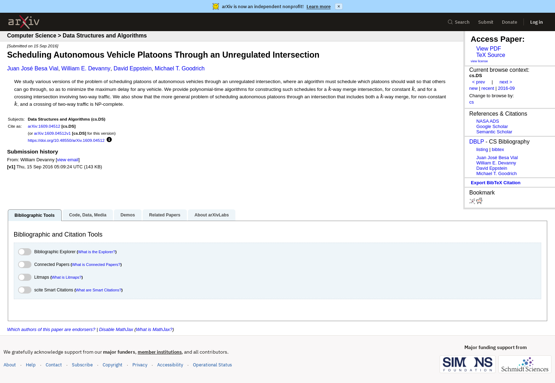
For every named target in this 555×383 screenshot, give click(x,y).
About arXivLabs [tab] (211, 215)
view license (479, 61)
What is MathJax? (154, 329)
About (10, 365)
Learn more (319, 7)
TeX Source (490, 55)
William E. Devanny (85, 68)
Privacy (139, 365)
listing (482, 149)
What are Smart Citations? (98, 290)
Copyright (112, 365)
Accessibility (170, 365)
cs (471, 102)
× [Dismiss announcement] (338, 6)
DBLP (476, 142)
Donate (509, 22)
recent (487, 88)
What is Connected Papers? (96, 264)
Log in (536, 22)
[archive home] (23, 22)
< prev (478, 82)
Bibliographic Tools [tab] (35, 215)
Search (458, 22)
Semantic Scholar (494, 131)
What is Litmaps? (66, 277)
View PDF (488, 49)
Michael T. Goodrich (180, 68)
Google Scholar (492, 126)
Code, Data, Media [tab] (87, 215)
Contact (54, 365)
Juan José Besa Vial (32, 68)
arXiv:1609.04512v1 (52, 133)
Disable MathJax (116, 329)
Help (31, 365)
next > (505, 82)
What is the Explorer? (96, 252)
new (473, 88)
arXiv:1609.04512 (44, 126)
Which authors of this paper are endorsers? (51, 329)
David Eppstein (133, 68)
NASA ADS (487, 121)
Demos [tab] (127, 215)
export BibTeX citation (495, 182)
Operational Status (212, 364)
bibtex (498, 149)
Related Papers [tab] (164, 215)
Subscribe (82, 365)
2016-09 (506, 88)
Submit (485, 22)
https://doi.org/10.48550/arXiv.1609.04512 (66, 140)
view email (67, 159)
